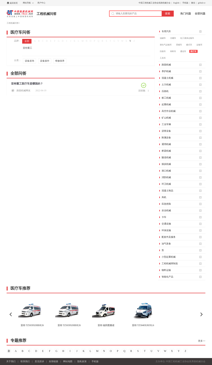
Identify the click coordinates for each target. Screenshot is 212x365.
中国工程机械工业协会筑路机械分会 (154, 3)
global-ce (201, 3)
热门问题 (185, 13)
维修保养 (59, 61)
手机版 (185, 3)
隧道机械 (166, 157)
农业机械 (166, 210)
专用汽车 (166, 31)
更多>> (201, 341)
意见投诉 (39, 361)
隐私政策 (82, 361)
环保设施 (166, 230)
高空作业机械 (169, 111)
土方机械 (166, 84)
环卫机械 (166, 184)
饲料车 (173, 51)
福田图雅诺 (106, 325)
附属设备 (166, 137)
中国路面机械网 (20, 13)
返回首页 (14, 3)
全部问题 (200, 13)
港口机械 (166, 170)
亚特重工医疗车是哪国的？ (27, 83)
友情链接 (53, 361)
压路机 (165, 91)
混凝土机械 (167, 78)
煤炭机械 (166, 164)
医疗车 (193, 51)
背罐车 (179, 45)
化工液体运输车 (187, 38)
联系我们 (25, 361)
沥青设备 (166, 131)
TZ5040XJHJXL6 (143, 325)
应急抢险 (166, 204)
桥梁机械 (166, 151)
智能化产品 (167, 277)
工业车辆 (166, 124)
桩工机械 (166, 98)
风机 (164, 197)
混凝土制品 (167, 190)
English (176, 3)
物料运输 (166, 270)
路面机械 (166, 64)
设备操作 (44, 61)
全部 (27, 41)
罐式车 (189, 45)
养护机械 (166, 71)
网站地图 (67, 361)
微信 (193, 3)
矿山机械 (166, 117)
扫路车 (163, 51)
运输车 (199, 45)
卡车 (164, 217)
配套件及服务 (169, 237)
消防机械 (166, 177)
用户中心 (41, 3)
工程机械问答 (46, 14)
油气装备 (166, 243)
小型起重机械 (169, 257)
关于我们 (11, 361)
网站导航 (27, 3)
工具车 (163, 58)
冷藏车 (173, 38)
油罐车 (163, 38)
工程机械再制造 (170, 263)
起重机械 (166, 104)
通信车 (183, 51)
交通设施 (166, 224)
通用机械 (166, 144)
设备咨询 (29, 61)
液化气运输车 (166, 45)
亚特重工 (27, 48)
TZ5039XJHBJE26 (32, 325)
